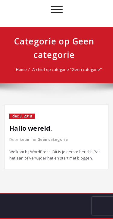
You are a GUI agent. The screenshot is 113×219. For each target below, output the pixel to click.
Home (22, 69)
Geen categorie (52, 139)
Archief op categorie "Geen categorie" (67, 69)
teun (24, 139)
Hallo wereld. (30, 128)
